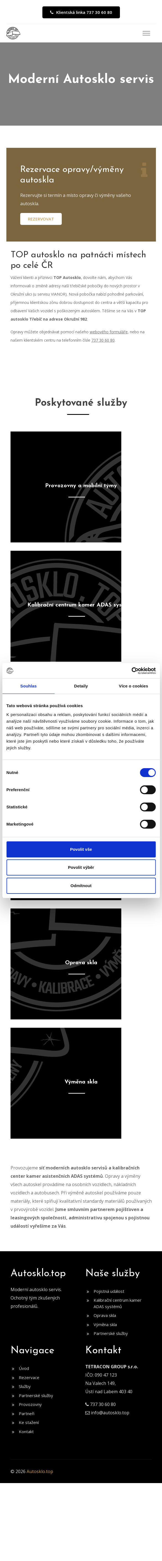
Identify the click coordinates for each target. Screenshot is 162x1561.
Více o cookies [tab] (133, 686)
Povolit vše (81, 849)
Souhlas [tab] (28, 686)
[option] (81, 84)
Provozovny (30, 1404)
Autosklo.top (40, 1471)
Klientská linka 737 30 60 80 (81, 12)
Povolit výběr (81, 867)
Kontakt (26, 1431)
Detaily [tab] (81, 686)
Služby (25, 1386)
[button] (145, 31)
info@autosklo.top (110, 1413)
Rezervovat (41, 219)
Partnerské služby (111, 1333)
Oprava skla (105, 1315)
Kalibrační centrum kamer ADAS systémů (118, 1303)
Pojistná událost (109, 1291)
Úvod (24, 1368)
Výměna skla (105, 1324)
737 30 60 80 (103, 340)
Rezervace (29, 1377)
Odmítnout (81, 885)
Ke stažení (29, 1422)
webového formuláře (109, 331)
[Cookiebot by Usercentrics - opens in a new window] (131, 670)
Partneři (26, 1413)
